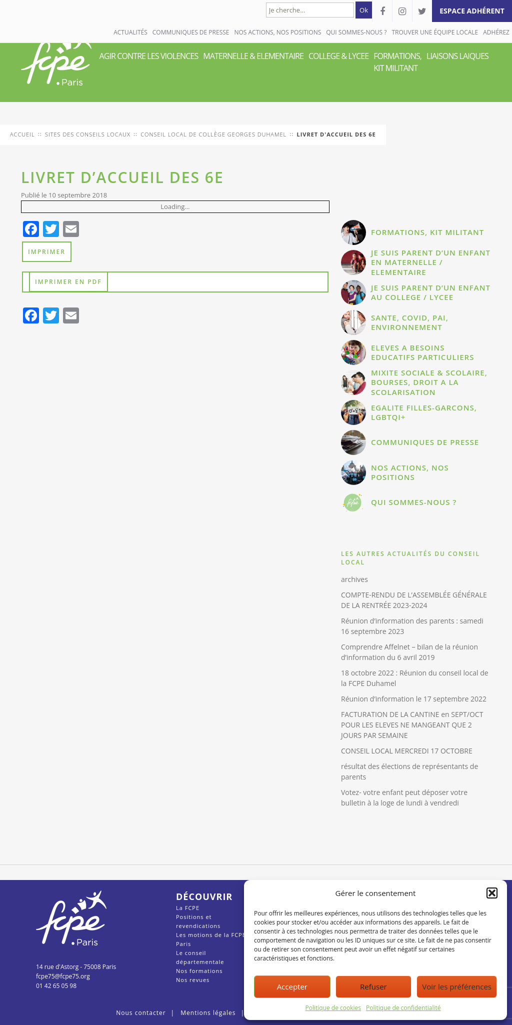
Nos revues (193, 980)
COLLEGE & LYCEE (338, 56)
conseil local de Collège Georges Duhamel (213, 134)
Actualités (131, 32)
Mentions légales (208, 1012)
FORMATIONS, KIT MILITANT (398, 62)
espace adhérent (472, 11)
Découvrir (204, 896)
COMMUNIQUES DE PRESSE (191, 32)
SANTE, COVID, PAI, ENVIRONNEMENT (409, 322)
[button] (492, 893)
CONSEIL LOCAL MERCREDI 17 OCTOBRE (406, 751)
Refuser (373, 987)
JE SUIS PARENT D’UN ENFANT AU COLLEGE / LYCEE (430, 292)
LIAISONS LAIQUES (457, 56)
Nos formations (199, 970)
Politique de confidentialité (403, 1008)
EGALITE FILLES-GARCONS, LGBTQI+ (424, 412)
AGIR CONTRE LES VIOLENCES (149, 56)
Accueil (22, 134)
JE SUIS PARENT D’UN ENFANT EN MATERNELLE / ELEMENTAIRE (430, 262)
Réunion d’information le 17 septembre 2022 (413, 699)
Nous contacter (141, 1012)
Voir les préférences (457, 987)
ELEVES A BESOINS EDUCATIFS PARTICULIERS (422, 352)
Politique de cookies (334, 1008)
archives (354, 579)
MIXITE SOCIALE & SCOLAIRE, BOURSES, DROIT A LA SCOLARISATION (429, 382)
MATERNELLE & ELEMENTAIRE (253, 56)
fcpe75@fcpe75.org (63, 976)
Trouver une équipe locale (435, 32)
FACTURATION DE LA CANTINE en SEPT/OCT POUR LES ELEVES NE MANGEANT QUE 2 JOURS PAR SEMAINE (412, 725)
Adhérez (496, 32)
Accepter (292, 987)
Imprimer (47, 252)
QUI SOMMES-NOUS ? (356, 32)
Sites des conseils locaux (87, 134)
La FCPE (188, 908)
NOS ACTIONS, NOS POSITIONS (277, 32)
